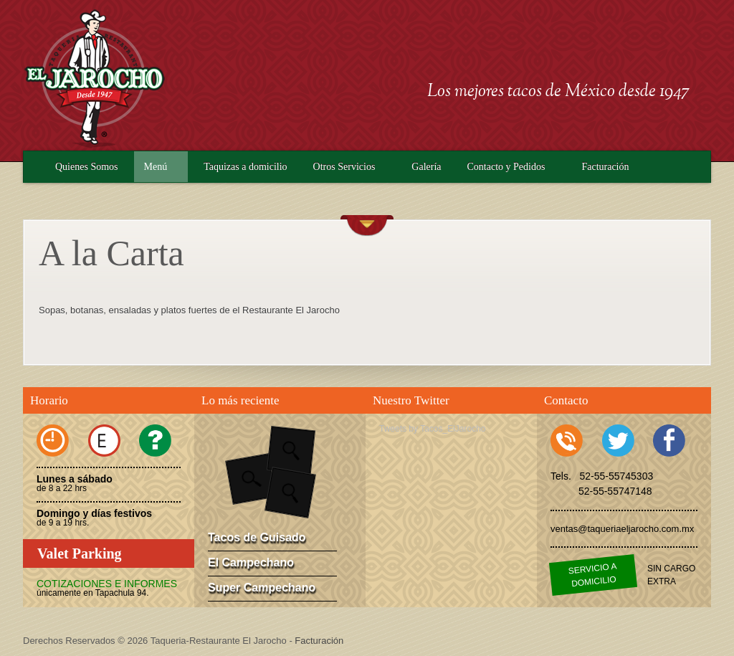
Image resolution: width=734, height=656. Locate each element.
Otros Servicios (344, 166)
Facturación (605, 166)
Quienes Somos (86, 166)
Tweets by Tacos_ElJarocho (432, 429)
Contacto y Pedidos (506, 166)
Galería (426, 166)
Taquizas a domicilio (245, 166)
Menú (156, 166)
